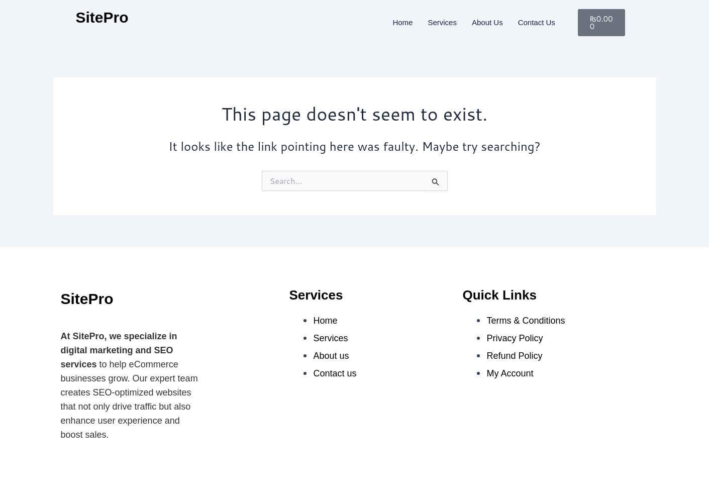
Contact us (536, 22)
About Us (487, 22)
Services (442, 22)
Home (402, 22)
